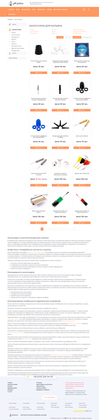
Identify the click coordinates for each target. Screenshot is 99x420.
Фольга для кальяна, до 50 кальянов (82, 61)
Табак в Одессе (12, 407)
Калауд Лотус (27, 339)
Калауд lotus (15, 50)
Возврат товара (42, 390)
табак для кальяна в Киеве (36, 252)
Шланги (14, 44)
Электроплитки (16, 46)
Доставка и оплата (60, 9)
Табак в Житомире (41, 403)
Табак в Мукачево (83, 405)
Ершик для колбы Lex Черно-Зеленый (60, 211)
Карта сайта (41, 388)
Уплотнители (15, 35)
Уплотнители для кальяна (16, 332)
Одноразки (41, 9)
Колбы (13, 32)
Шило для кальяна (82, 136)
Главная (11, 9)
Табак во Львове (40, 409)
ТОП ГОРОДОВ (49, 397)
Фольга (13, 39)
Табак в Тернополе (55, 407)
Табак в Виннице (12, 403)
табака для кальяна (68, 321)
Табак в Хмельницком (14, 409)
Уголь (34, 9)
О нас (10, 391)
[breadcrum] (56, 418)
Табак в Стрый (40, 407)
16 (74, 229)
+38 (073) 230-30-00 (35, 4)
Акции (10, 390)
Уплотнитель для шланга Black (38, 61)
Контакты (11, 14)
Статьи (39, 383)
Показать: (60, 37)
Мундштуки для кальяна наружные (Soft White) (60, 61)
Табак (18, 9)
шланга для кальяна (74, 323)
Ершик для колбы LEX (82, 173)
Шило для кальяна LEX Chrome (38, 174)
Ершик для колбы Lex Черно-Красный (82, 211)
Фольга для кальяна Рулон (38, 211)
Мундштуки (15, 37)
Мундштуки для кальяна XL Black (60, 136)
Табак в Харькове (82, 407)
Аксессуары (25, 9)
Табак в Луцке (82, 403)
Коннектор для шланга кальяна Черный (60, 99)
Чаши (13, 41)
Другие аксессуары (17, 48)
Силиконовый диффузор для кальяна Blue (38, 136)
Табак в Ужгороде (69, 407)
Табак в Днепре (26, 403)
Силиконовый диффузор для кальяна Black (82, 99)
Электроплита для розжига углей (62, 355)
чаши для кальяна (13, 319)
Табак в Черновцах (27, 409)
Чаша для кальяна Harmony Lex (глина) (60, 174)
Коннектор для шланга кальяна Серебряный (38, 99)
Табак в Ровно (26, 407)
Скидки (49, 9)
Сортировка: (77, 37)
